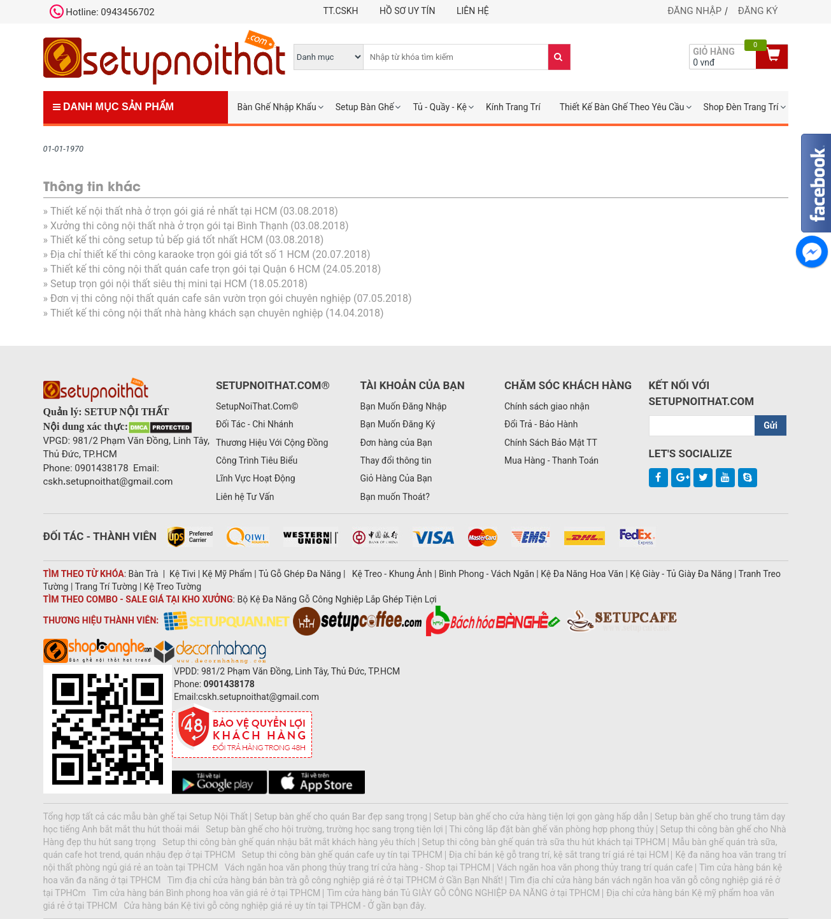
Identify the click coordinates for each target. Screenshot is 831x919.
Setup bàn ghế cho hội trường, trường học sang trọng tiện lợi (324, 829)
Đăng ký (758, 11)
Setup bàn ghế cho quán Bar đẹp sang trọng (340, 816)
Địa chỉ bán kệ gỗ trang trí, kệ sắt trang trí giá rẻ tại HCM (559, 855)
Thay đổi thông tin (395, 460)
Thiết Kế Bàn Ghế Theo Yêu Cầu (622, 107)
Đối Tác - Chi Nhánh (255, 424)
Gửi (771, 425)
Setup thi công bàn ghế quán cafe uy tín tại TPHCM (341, 855)
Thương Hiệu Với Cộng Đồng (272, 443)
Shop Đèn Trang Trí (741, 107)
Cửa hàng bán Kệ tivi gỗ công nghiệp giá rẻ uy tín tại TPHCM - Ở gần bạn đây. (275, 906)
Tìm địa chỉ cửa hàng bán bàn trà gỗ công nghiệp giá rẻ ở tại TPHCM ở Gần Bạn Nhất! (335, 880)
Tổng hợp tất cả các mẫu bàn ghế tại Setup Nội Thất (145, 816)
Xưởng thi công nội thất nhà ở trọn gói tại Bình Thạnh (169, 226)
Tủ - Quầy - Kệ (440, 107)
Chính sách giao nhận (547, 406)
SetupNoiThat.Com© (257, 406)
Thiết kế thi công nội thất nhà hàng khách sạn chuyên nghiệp (186, 313)
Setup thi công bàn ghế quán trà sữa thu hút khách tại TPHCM (544, 842)
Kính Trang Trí (513, 107)
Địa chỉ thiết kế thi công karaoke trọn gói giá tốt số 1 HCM (179, 254)
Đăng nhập (694, 11)
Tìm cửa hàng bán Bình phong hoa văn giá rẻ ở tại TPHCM (206, 893)
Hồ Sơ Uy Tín (407, 11)
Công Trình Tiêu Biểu (256, 460)
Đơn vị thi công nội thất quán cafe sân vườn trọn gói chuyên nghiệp (200, 298)
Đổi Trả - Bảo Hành (541, 424)
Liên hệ (473, 11)
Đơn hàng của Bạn (396, 443)
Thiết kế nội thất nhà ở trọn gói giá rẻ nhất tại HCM (163, 211)
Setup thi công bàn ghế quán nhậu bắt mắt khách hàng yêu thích (289, 842)
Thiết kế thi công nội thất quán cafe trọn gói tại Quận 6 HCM (185, 269)
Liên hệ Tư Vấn (245, 497)
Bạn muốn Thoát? (394, 497)
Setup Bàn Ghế (365, 107)
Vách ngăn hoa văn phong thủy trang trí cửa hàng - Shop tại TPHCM (358, 867)
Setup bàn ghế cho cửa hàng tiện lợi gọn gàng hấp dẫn (541, 816)
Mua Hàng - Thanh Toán (551, 460)
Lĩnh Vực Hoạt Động (255, 478)
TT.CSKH (340, 11)
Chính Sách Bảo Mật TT (550, 443)
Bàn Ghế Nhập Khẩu (277, 107)
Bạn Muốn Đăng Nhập (403, 406)
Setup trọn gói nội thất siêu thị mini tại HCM (148, 284)
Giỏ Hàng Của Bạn (396, 478)
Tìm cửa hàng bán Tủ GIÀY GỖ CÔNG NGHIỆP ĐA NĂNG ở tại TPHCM (463, 893)
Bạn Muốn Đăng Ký (397, 424)
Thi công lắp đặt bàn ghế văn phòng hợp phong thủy (552, 829)
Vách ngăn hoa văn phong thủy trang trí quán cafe (595, 867)
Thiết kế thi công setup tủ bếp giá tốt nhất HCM (156, 240)
